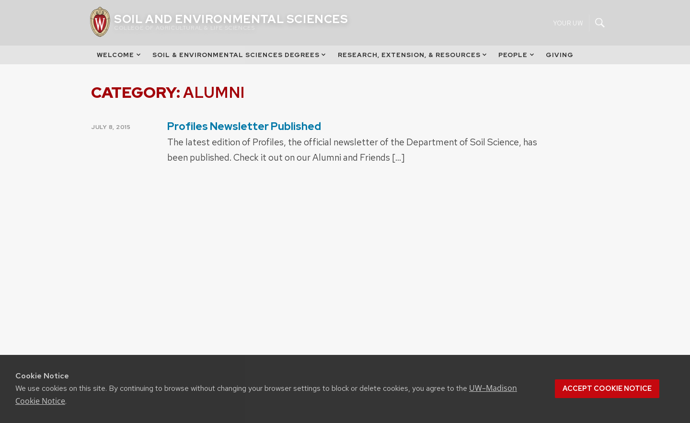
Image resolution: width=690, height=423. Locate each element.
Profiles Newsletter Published (244, 126)
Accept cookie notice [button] (607, 388)
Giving (560, 55)
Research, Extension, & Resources (413, 55)
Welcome (119, 55)
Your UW (568, 23)
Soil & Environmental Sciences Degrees (239, 55)
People (516, 55)
